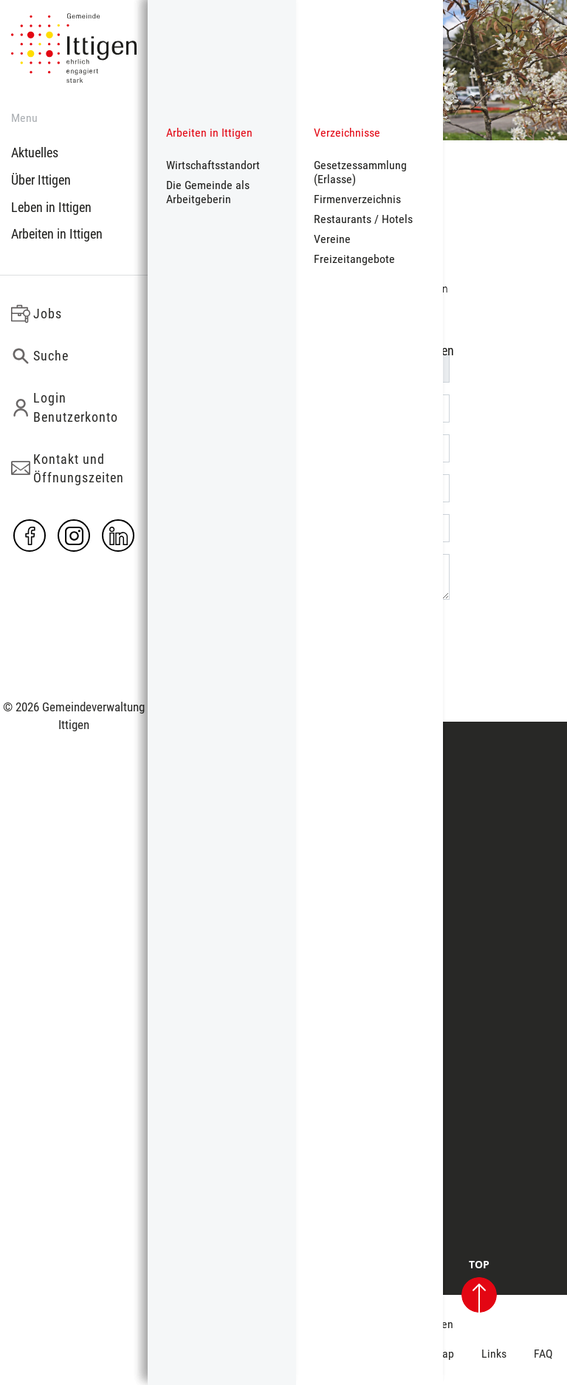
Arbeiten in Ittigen (57, 234)
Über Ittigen (41, 180)
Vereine (332, 239)
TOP (479, 1286)
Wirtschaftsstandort (213, 165)
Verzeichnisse (347, 133)
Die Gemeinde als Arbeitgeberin (208, 192)
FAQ (543, 1354)
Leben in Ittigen (51, 207)
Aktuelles (34, 152)
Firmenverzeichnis (357, 199)
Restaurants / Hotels (363, 219)
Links (493, 1354)
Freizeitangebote (354, 259)
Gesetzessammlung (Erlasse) (360, 172)
